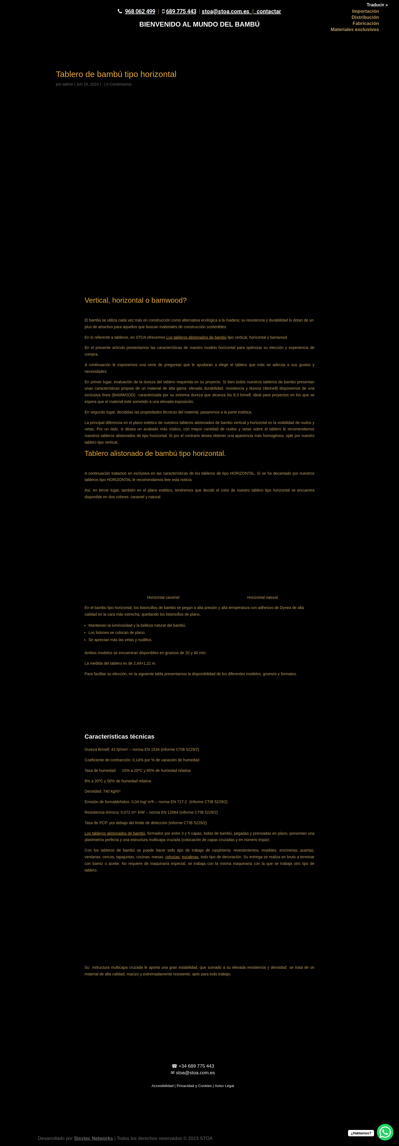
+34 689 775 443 (196, 1066)
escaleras (190, 857)
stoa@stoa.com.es (229, 11)
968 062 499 (140, 11)
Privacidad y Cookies (194, 1086)
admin (68, 84)
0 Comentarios (119, 84)
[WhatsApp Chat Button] (385, 1132)
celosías (172, 857)
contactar (269, 11)
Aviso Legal (224, 1086)
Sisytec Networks (93, 1138)
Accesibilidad (162, 1086)
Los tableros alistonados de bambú (196, 337)
